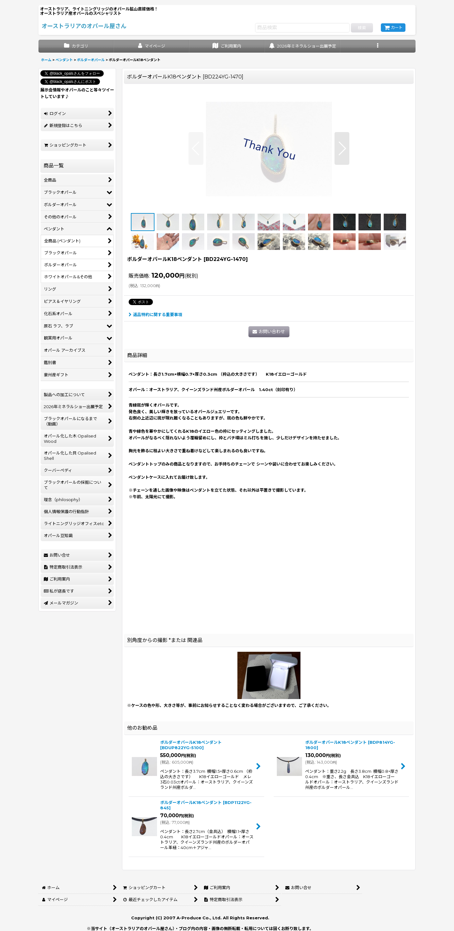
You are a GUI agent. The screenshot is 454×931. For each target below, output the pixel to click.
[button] (378, 46)
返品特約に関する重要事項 (155, 314)
